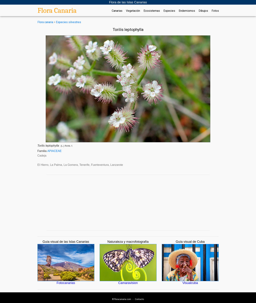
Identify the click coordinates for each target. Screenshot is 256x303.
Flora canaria (45, 22)
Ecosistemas (152, 11)
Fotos (215, 11)
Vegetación (133, 11)
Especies (169, 11)
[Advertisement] (128, 202)
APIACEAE (54, 150)
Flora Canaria (57, 10)
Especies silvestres (68, 22)
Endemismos (187, 11)
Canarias (117, 11)
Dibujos (203, 11)
